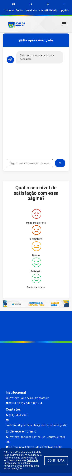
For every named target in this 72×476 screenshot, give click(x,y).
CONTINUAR (56, 460)
